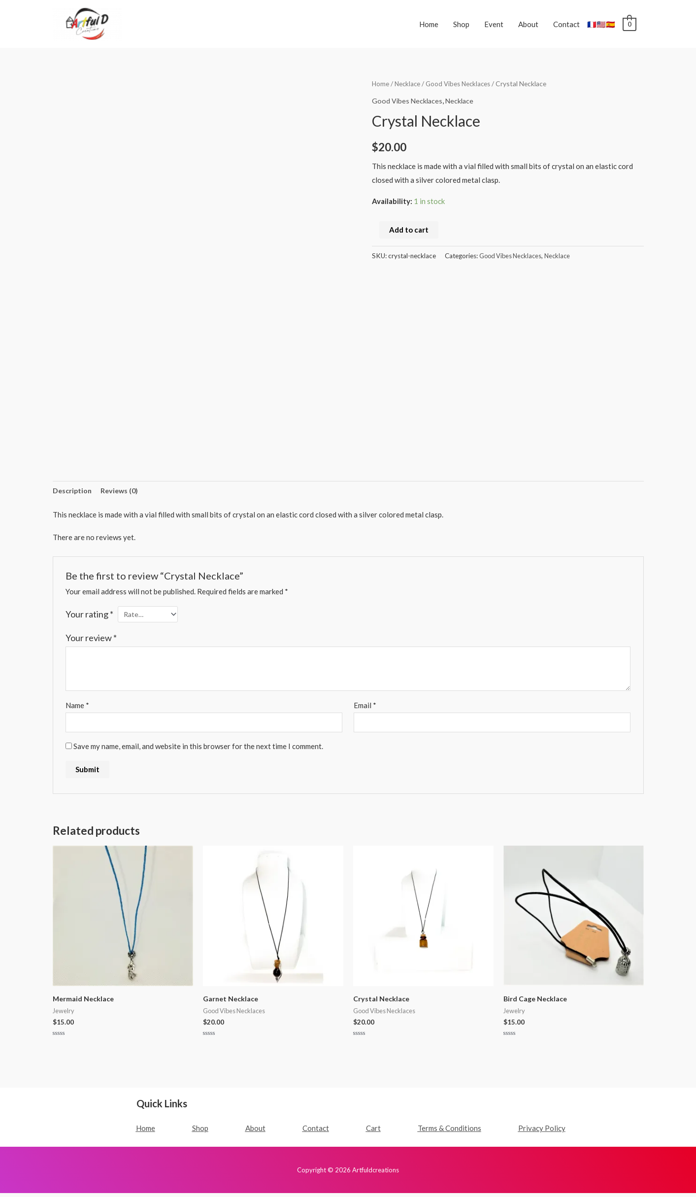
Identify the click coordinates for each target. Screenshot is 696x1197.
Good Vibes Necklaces (461, 83)
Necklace (408, 83)
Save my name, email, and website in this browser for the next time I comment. (198, 749)
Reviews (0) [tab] (122, 491)
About (528, 24)
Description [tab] (73, 491)
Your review (91, 639)
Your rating (89, 615)
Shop (461, 24)
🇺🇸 (601, 24)
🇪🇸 (610, 24)
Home (428, 24)
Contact (566, 24)
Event (493, 24)
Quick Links (161, 1107)
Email (365, 707)
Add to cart (409, 229)
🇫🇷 (592, 24)
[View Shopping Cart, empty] (629, 24)
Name (77, 707)
